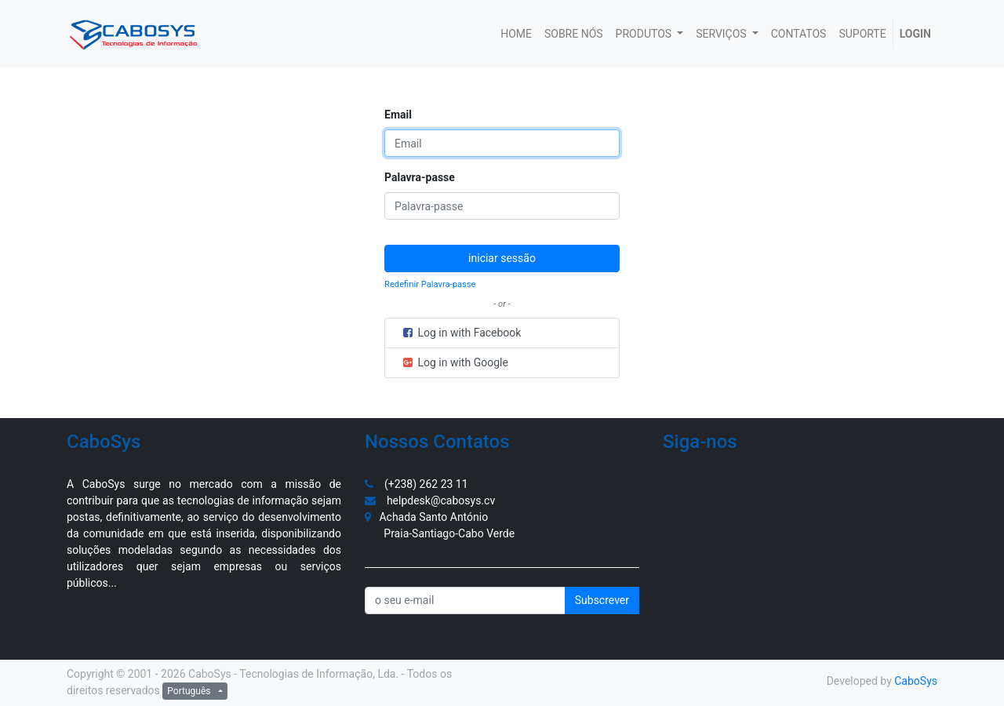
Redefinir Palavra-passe (430, 284)
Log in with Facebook (461, 332)
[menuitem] (516, 34)
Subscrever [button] (602, 600)
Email (398, 114)
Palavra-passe (419, 177)
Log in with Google (454, 362)
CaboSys (915, 681)
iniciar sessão (502, 258)
